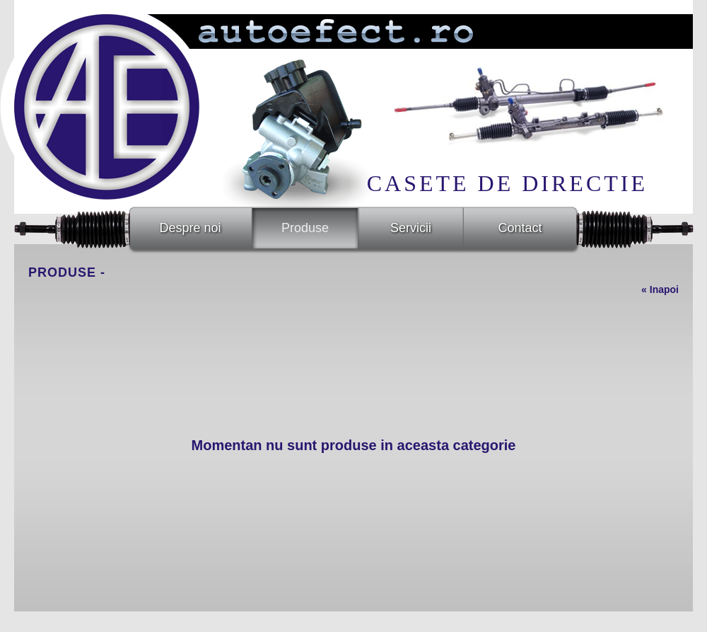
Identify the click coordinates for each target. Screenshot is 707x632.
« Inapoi (660, 289)
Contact (520, 228)
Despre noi (190, 228)
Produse (305, 228)
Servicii (410, 228)
